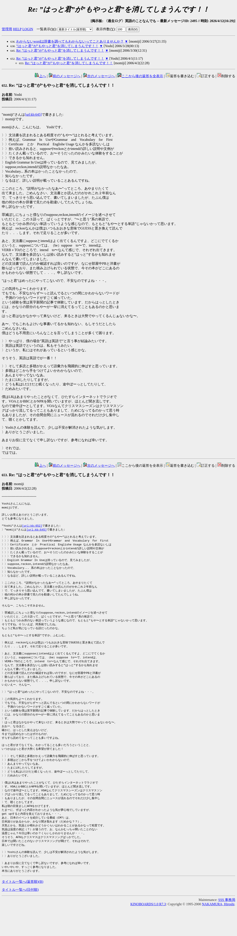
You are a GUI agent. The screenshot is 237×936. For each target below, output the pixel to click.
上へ (40, 76)
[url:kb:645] (33, 114)
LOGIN (27, 29)
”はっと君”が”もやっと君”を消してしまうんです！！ (57, 46)
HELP (17, 29)
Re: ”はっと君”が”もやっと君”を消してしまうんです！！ (60, 50)
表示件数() (105, 29)
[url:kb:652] (32, 528)
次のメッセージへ (99, 76)
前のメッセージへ (64, 76)
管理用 (7, 29)
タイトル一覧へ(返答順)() (22, 910)
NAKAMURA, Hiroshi (218, 932)
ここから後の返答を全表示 (140, 76)
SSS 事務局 (226, 928)
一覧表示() (46, 29)
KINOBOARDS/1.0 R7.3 (148, 932)
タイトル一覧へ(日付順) (20, 918)
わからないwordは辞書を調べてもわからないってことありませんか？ (70, 41)
